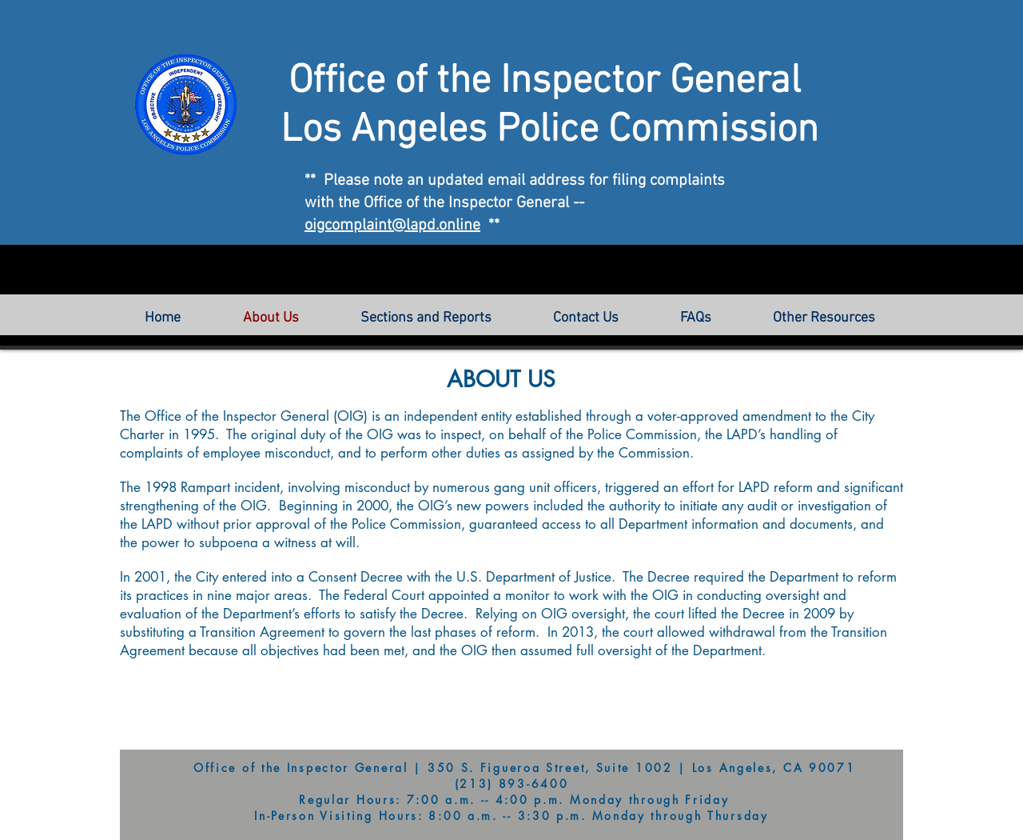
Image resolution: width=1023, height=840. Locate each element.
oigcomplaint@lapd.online (392, 225)
